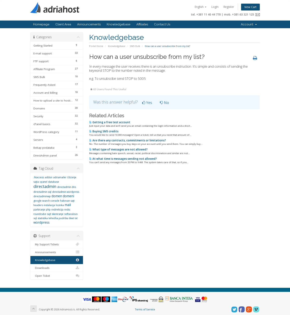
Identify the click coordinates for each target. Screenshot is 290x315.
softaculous (71, 214)
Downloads (56, 267)
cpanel (43, 181)
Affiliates (142, 24)
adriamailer (59, 177)
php (48, 209)
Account (249, 24)
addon (48, 177)
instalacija (49, 205)
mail (68, 205)
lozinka (60, 205)
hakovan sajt (67, 200)
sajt (49, 214)
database (53, 181)
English (200, 7)
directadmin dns (66, 187)
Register (228, 7)
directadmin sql (42, 192)
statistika (43, 218)
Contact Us (162, 24)
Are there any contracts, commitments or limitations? (127, 140)
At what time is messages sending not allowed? (123, 159)
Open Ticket (56, 275)
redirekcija (57, 209)
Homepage (41, 24)
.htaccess (38, 177)
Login (215, 7)
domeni (68, 196)
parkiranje (39, 209)
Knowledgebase (118, 24)
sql (35, 218)
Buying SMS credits (103, 131)
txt (76, 218)
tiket (71, 218)
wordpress (41, 222)
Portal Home (96, 46)
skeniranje (57, 214)
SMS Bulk (135, 46)
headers (38, 205)
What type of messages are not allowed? (118, 149)
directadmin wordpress (65, 192)
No (164, 102)
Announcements (89, 24)
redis (67, 209)
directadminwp (42, 196)
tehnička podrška (58, 218)
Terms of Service (145, 309)
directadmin (44, 186)
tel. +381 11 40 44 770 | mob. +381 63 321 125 (225, 14)
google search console (46, 200)
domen (57, 196)
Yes (147, 102)
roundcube (39, 214)
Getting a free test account (109, 122)
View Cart (250, 7)
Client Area (63, 24)
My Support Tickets (56, 244)
